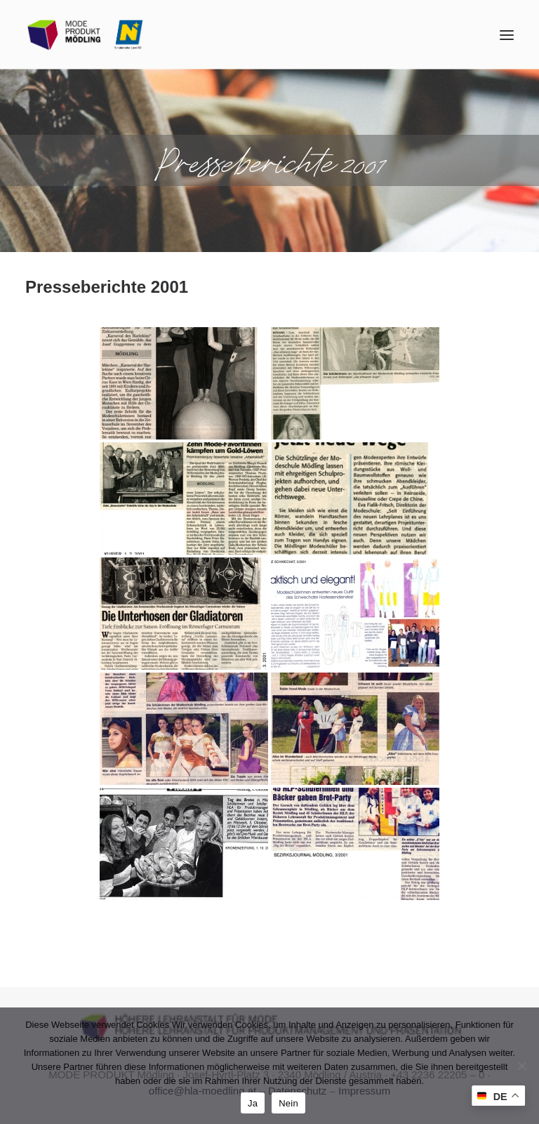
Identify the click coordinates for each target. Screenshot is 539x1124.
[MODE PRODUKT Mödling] (85, 35)
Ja (253, 1103)
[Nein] (521, 1066)
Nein (288, 1103)
